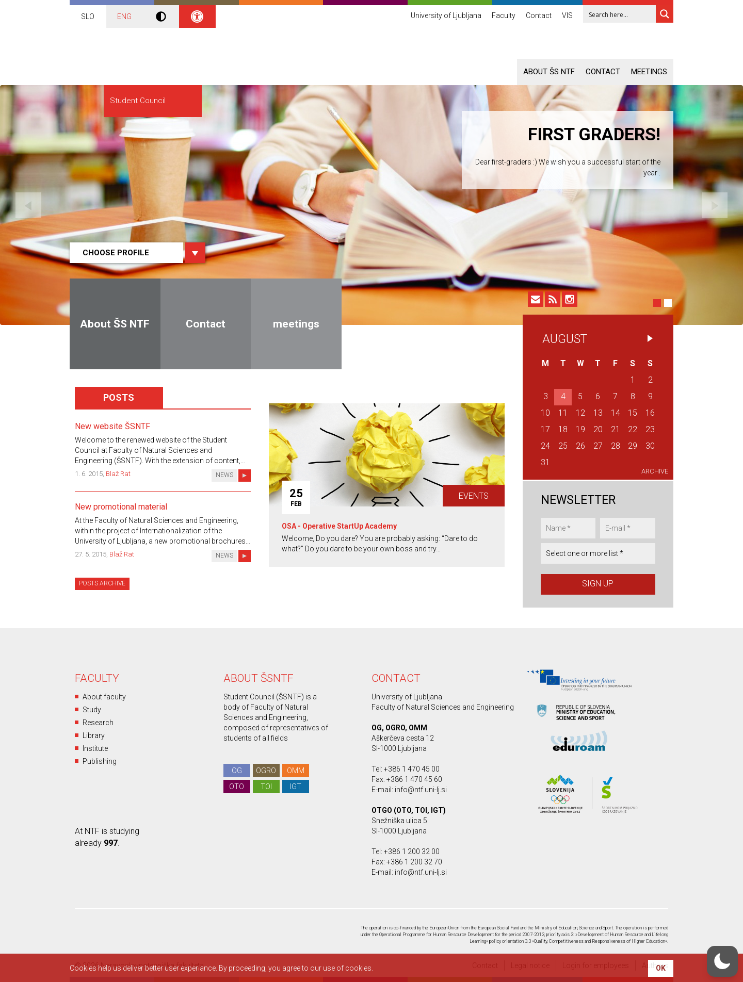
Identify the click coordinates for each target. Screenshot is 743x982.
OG (237, 770)
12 (580, 413)
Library (94, 735)
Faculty (503, 15)
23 (650, 429)
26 (580, 446)
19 (580, 429)
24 (545, 446)
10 (545, 413)
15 (632, 413)
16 (650, 413)
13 (598, 413)
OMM (295, 770)
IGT (295, 786)
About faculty (104, 697)
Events (474, 496)
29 (632, 446)
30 (650, 446)
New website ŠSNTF (112, 426)
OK (661, 968)
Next (715, 205)
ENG (124, 16)
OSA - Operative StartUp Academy (339, 526)
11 (563, 413)
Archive (654, 471)
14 (615, 413)
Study (92, 710)
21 (615, 429)
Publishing (100, 761)
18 (563, 429)
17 (545, 429)
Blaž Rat (118, 474)
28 (615, 446)
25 (563, 446)
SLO (87, 16)
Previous (28, 205)
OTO (236, 786)
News (224, 475)
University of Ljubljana (446, 15)
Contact (539, 15)
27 (598, 446)
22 (632, 429)
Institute (95, 748)
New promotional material (121, 507)
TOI (266, 786)
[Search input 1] (620, 14)
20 (598, 429)
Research (98, 722)
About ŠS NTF (549, 71)
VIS (567, 15)
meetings (649, 71)
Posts (118, 397)
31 (545, 462)
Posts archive (102, 583)
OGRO (266, 770)
